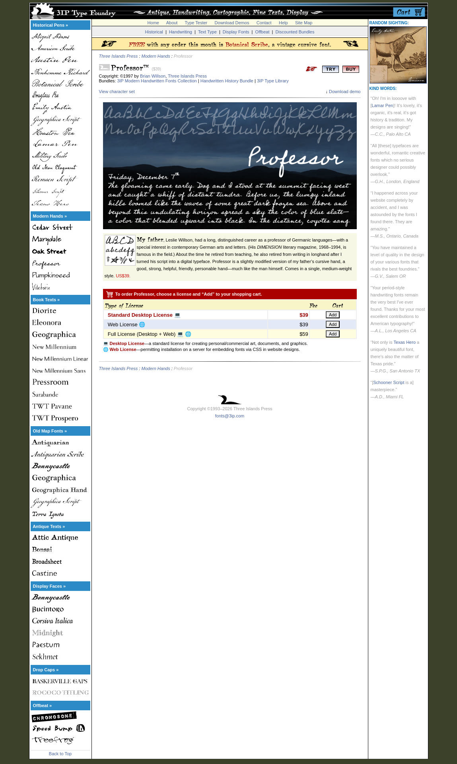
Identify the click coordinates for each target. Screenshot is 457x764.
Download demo (345, 91)
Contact (264, 22)
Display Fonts (236, 31)
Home (153, 22)
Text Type (207, 31)
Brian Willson (152, 76)
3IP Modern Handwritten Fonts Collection (156, 80)
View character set (117, 91)
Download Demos (232, 22)
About (172, 22)
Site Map (303, 22)
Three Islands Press (118, 56)
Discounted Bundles (295, 31)
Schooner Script (388, 382)
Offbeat (262, 31)
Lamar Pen (382, 105)
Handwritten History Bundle (226, 80)
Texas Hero (404, 342)
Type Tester (196, 22)
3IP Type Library (273, 80)
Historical (154, 31)
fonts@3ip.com (230, 415)
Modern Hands (156, 56)
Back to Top (60, 753)
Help (283, 22)
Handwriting (180, 31)
